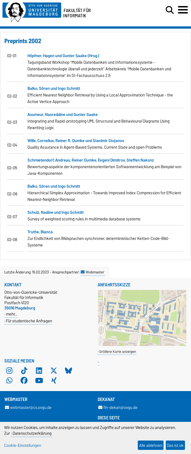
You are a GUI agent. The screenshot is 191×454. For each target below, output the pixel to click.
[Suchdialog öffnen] (170, 10)
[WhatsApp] (9, 381)
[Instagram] (9, 371)
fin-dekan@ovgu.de (117, 407)
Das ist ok (175, 445)
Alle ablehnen (150, 445)
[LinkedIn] (39, 371)
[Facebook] (24, 381)
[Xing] (54, 381)
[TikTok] (24, 371)
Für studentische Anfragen (29, 320)
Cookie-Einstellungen (22, 445)
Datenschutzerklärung (32, 433)
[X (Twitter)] (54, 371)
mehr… (11, 314)
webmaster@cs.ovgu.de (28, 407)
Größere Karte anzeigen (117, 352)
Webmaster (92, 272)
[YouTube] (39, 381)
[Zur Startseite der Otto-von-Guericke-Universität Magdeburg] (31, 11)
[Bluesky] (69, 371)
